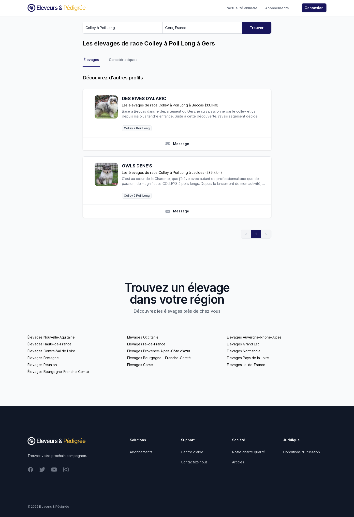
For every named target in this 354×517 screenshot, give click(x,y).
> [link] (266, 234)
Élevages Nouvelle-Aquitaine (51, 337)
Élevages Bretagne (43, 358)
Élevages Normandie (244, 351)
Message (177, 143)
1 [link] (256, 234)
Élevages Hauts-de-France (50, 344)
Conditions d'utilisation (301, 452)
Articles (238, 462)
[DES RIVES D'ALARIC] (108, 113)
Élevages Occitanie (143, 337)
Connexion (314, 8)
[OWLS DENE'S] (108, 180)
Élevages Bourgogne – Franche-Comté (159, 358)
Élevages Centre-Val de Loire (51, 351)
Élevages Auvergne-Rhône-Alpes (254, 337)
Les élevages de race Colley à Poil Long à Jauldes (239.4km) (172, 172)
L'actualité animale (241, 8)
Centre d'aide (192, 452)
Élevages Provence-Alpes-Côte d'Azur (158, 351)
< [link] (246, 234)
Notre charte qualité (248, 452)
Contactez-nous (194, 462)
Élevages (91, 60)
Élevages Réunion (42, 365)
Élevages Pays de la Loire (248, 358)
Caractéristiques (123, 60)
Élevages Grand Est (243, 344)
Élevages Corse (140, 365)
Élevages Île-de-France (246, 365)
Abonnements (277, 8)
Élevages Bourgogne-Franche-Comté (58, 371)
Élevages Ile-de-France (146, 344)
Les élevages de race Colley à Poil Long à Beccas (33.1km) (170, 105)
